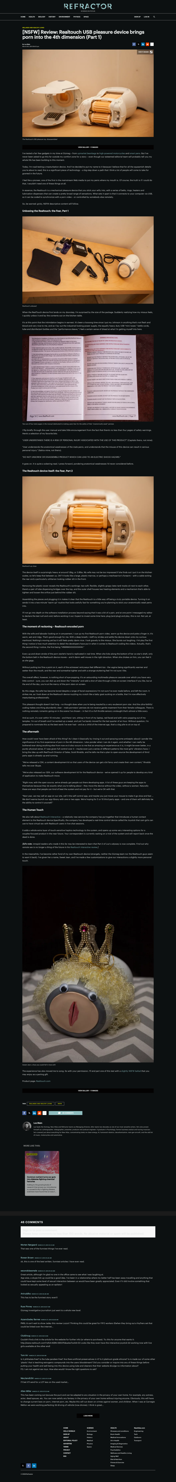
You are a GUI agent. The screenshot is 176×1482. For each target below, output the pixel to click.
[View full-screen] (151, 52)
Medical (90, 1441)
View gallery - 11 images (88, 147)
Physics (90, 1444)
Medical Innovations (118, 1437)
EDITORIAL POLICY (70, 1441)
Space (89, 1447)
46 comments (66, 1113)
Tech (136, 1434)
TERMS (65, 1447)
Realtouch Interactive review (83, 847)
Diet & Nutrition (32, 1154)
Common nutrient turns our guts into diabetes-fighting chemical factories (41, 1179)
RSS (64, 1456)
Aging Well (114, 1456)
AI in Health (114, 1441)
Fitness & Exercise (117, 1462)
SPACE (86, 17)
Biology (90, 1434)
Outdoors (137, 1437)
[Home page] (88, 6)
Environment (92, 1431)
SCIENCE (90, 1428)
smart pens (135, 153)
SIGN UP (137, 17)
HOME (23, 17)
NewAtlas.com (139, 1428)
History (89, 1437)
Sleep (112, 1466)
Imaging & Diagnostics (119, 1444)
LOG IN (146, 17)
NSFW (60, 1103)
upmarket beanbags (86, 153)
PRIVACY (66, 1450)
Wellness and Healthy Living (33, 27)
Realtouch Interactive (50, 817)
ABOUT (66, 1437)
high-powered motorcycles (112, 153)
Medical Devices (116, 1447)
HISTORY (52, 17)
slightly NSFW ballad (131, 1071)
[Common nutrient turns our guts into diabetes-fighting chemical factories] (42, 1162)
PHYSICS (76, 17)
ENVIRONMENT (64, 17)
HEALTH (32, 17)
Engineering (138, 1431)
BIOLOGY (41, 17)
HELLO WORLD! (69, 1431)
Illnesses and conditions (119, 1431)
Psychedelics (115, 1450)
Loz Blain (38, 1123)
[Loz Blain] (27, 44)
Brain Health (115, 1434)
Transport (137, 1441)
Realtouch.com (43, 1081)
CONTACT (67, 1453)
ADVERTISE (67, 1444)
